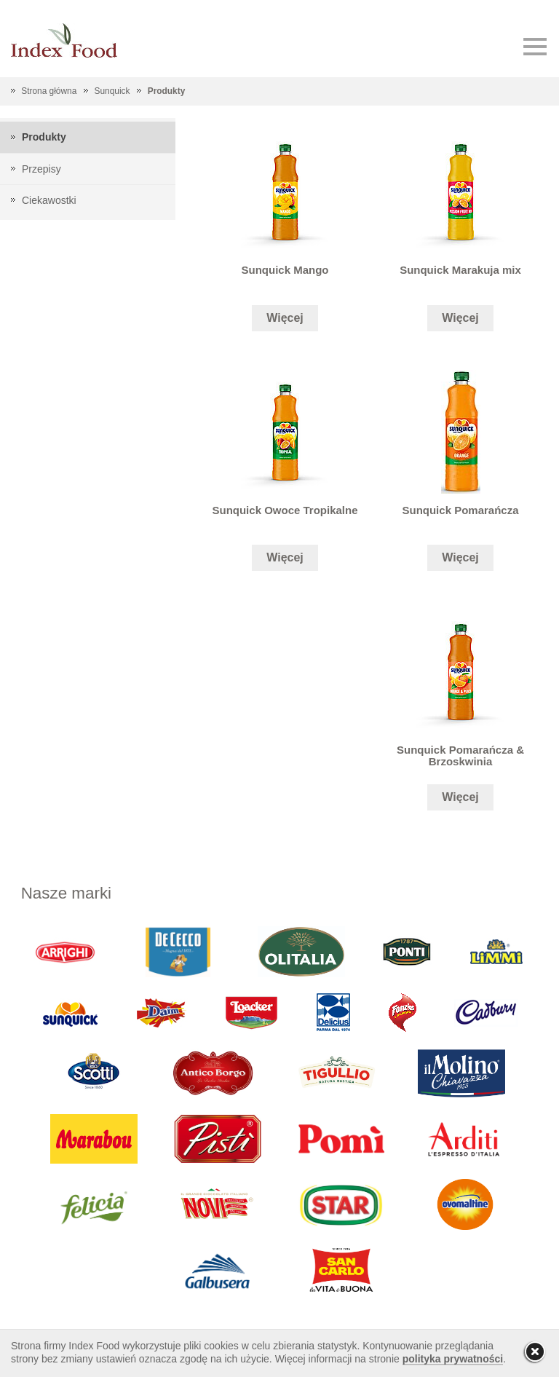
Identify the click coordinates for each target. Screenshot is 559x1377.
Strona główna (48, 91)
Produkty (167, 91)
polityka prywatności (453, 1359)
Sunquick (112, 91)
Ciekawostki (49, 200)
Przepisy (41, 169)
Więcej (285, 318)
